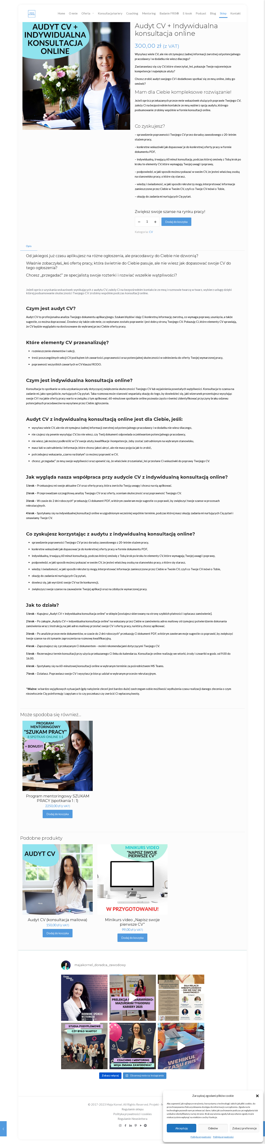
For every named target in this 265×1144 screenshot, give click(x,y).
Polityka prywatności (201, 1136)
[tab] (28, 246)
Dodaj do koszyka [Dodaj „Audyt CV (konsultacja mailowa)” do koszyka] (57, 933)
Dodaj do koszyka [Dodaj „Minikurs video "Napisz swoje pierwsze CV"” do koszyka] (132, 937)
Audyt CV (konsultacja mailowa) (57, 920)
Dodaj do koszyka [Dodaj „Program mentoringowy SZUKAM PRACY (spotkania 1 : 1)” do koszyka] (57, 814)
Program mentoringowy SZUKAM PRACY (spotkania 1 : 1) (57, 798)
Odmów (213, 1128)
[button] (257, 1096)
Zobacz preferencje (244, 1128)
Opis (29, 246)
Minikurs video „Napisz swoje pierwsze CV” (132, 922)
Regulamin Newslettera (132, 1118)
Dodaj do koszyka (176, 221)
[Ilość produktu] (147, 222)
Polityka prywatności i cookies (132, 1114)
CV (151, 232)
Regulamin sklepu (133, 1109)
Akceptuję (181, 1128)
